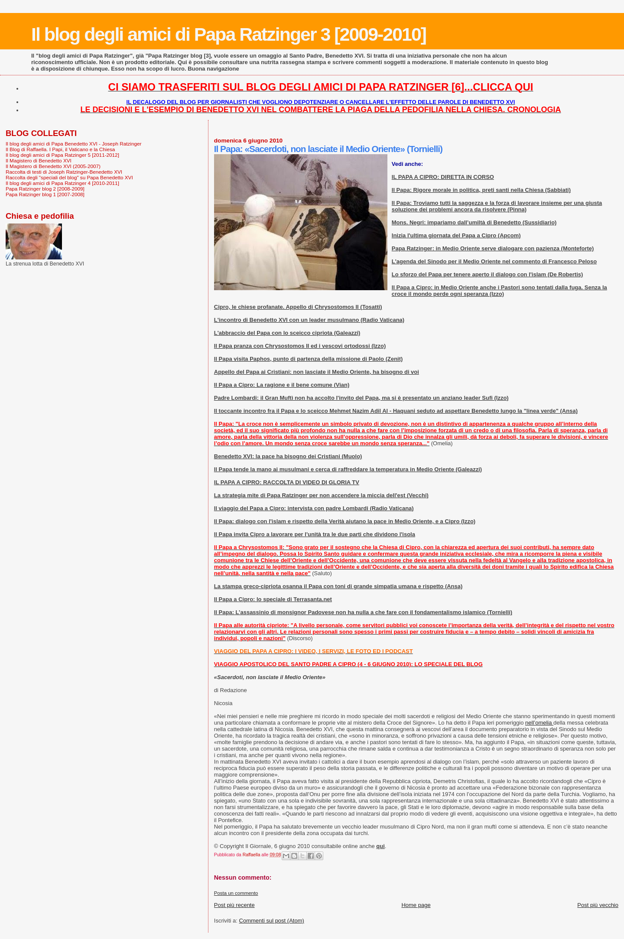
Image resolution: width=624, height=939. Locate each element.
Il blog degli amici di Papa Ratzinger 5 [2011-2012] (62, 155)
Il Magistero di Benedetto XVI (39, 160)
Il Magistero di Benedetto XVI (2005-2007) (53, 166)
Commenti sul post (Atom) (271, 920)
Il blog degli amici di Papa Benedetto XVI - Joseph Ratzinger (73, 143)
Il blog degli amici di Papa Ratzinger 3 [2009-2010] (228, 34)
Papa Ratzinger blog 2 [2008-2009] (45, 188)
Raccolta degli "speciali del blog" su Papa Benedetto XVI (69, 177)
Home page (415, 905)
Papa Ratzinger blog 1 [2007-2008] (45, 194)
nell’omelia (539, 722)
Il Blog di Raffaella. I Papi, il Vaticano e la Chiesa (60, 149)
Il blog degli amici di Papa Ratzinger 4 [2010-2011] (62, 183)
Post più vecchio (597, 905)
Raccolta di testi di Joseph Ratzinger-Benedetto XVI (64, 172)
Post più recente (234, 905)
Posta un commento (236, 893)
